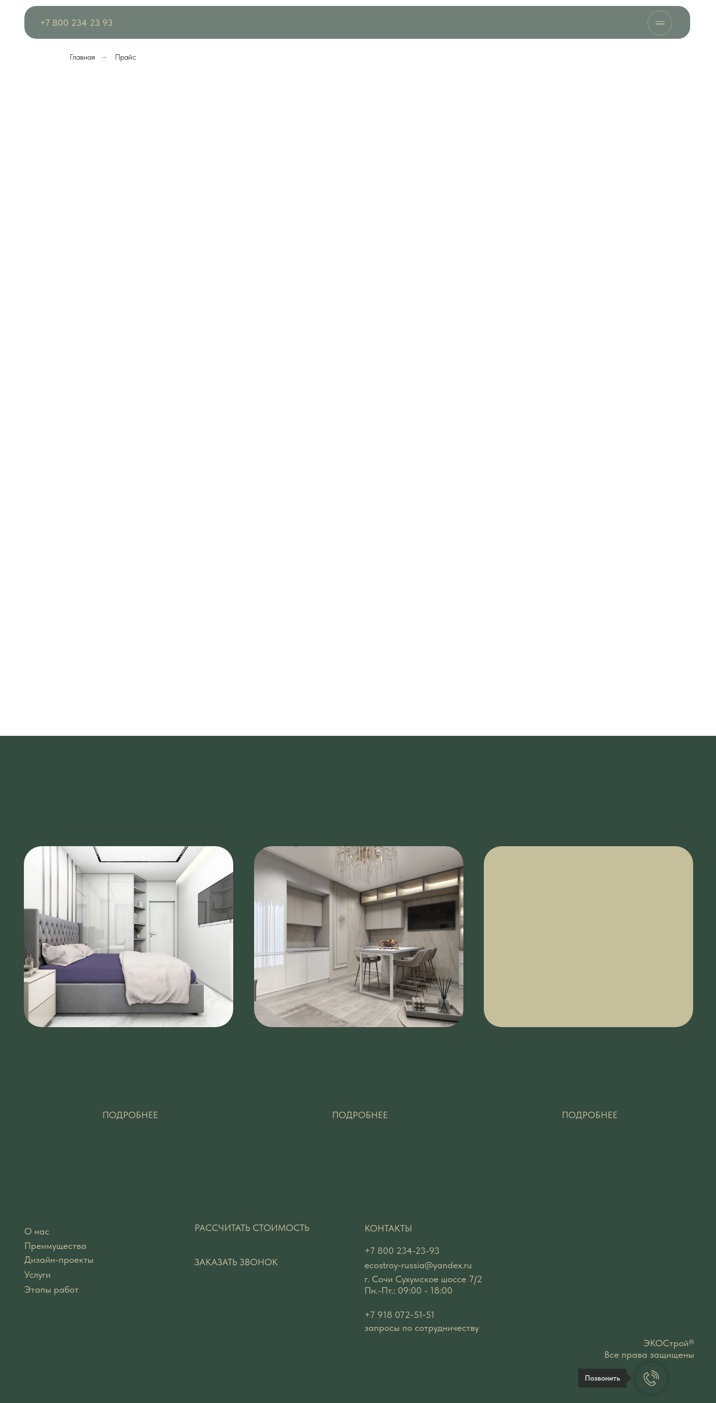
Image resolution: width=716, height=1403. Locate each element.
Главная (82, 57)
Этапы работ (51, 1289)
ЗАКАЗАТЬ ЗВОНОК (236, 1262)
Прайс (125, 57)
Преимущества (55, 1245)
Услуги (37, 1274)
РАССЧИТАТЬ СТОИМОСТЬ (251, 1227)
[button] (130, 1115)
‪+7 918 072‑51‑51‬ (399, 1314)
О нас (36, 1231)
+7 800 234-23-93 (402, 1250)
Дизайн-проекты (58, 1259)
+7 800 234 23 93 (76, 22)
